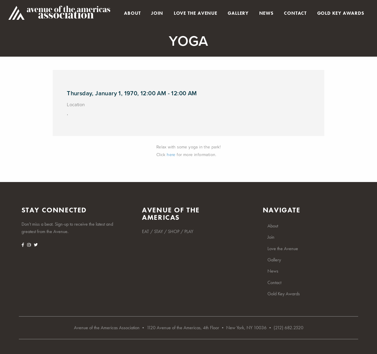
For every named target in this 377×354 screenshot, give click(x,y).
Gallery (238, 13)
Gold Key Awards (340, 13)
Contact (295, 13)
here (171, 154)
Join (157, 13)
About (132, 13)
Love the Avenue (195, 13)
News (266, 13)
